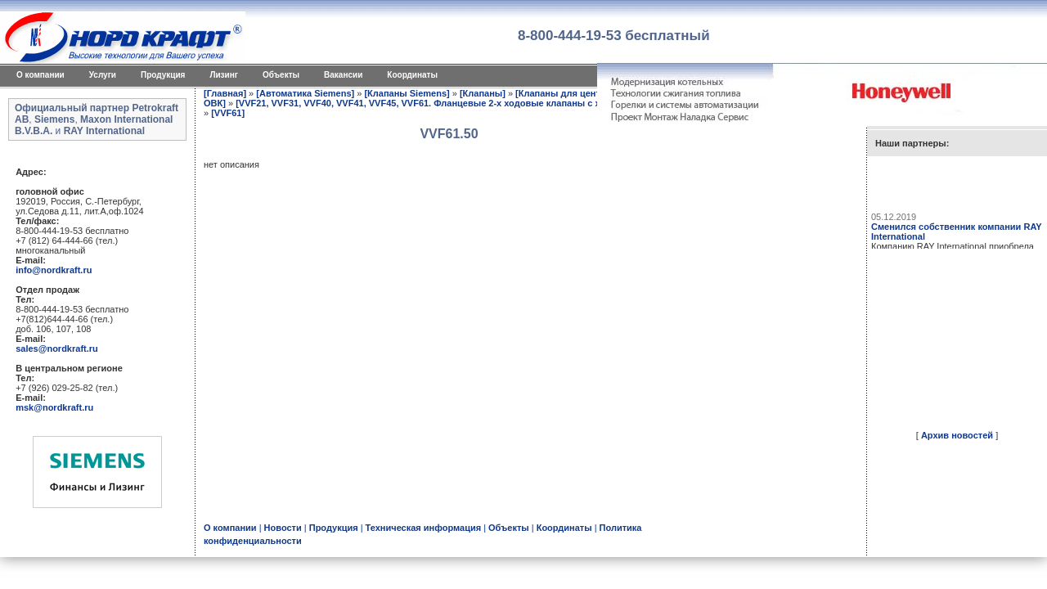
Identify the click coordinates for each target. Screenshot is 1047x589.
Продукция (163, 74)
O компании (40, 74)
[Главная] (225, 93)
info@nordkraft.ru (54, 270)
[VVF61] (228, 113)
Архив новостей (957, 435)
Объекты (281, 74)
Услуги (102, 74)
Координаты (412, 74)
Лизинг (223, 74)
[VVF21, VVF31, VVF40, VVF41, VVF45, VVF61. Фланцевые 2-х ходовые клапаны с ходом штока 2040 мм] (465, 103)
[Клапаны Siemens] (406, 93)
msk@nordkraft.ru (54, 407)
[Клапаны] (483, 93)
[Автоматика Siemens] (305, 93)
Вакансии (343, 74)
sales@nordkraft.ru (57, 348)
